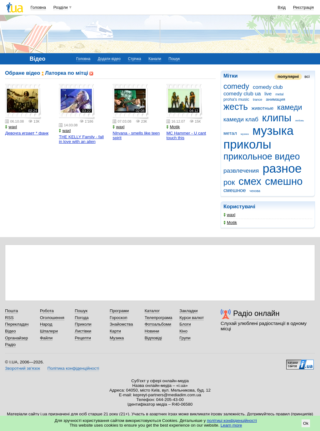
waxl (229, 214)
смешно (283, 181)
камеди (289, 107)
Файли (46, 338)
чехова (255, 191)
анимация (275, 99)
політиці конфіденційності (232, 420)
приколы (247, 144)
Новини (152, 331)
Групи (184, 338)
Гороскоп (118, 317)
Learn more (231, 425)
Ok (305, 423)
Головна (38, 7)
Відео (10, 331)
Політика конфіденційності (73, 368)
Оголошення (52, 317)
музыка (273, 130)
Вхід (282, 7)
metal (279, 94)
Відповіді (153, 338)
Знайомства (121, 324)
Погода (81, 317)
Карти (115, 331)
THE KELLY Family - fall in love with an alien (81, 139)
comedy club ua (242, 94)
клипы (277, 118)
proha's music (236, 99)
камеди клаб (240, 119)
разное (282, 168)
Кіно (183, 331)
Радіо (10, 344)
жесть (235, 107)
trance (257, 99)
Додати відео (109, 59)
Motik (230, 222)
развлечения (241, 170)
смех (249, 181)
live (268, 93)
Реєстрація (303, 7)
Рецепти (83, 338)
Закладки (188, 310)
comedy (236, 86)
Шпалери (49, 331)
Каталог (152, 310)
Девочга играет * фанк (26, 133)
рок (229, 182)
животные (263, 108)
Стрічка (134, 59)
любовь (299, 120)
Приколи (83, 324)
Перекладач (16, 324)
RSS (9, 317)
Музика (117, 338)
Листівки (83, 331)
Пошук (174, 59)
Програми (119, 310)
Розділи (60, 7)
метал (230, 133)
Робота (47, 310)
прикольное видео (261, 156)
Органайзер (16, 338)
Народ (46, 324)
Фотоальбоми (158, 324)
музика (245, 134)
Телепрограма (158, 317)
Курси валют (191, 317)
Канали (154, 59)
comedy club (268, 87)
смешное (234, 190)
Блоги (185, 324)
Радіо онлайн (256, 313)
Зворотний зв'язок (22, 368)
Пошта (11, 310)
